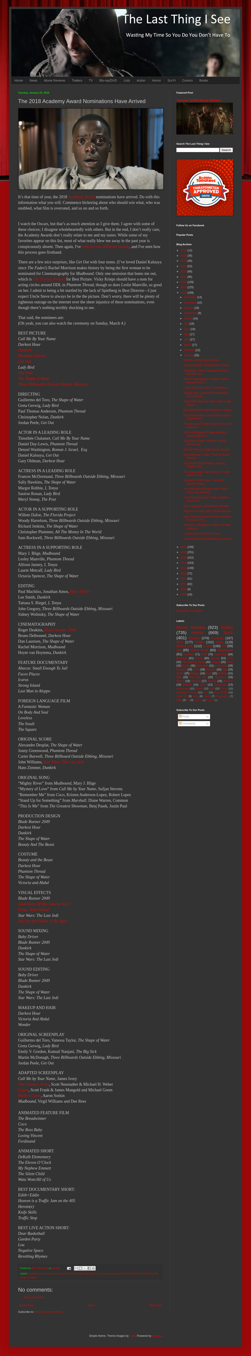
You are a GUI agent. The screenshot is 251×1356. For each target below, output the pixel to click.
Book (230, 662)
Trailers (77, 80)
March (188, 345)
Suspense (220, 684)
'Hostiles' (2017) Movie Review (201, 533)
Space (180, 681)
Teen (196, 669)
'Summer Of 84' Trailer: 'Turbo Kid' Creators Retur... (203, 482)
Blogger (156, 1335)
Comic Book (199, 650)
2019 (184, 287)
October (189, 307)
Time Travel (220, 692)
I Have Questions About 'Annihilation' (205, 387)
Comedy (217, 638)
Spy (225, 669)
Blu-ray (215, 658)
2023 (184, 266)
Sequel (215, 662)
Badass (194, 638)
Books (203, 80)
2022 (184, 271)
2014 (184, 562)
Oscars (118, 1273)
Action (141, 80)
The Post (25, 373)
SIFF (179, 642)
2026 (184, 250)
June (187, 329)
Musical (196, 681)
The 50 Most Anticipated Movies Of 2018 (207, 538)
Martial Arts (184, 646)
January (189, 355)
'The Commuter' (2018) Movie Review (206, 506)
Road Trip (181, 696)
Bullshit (187, 684)
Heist (196, 696)
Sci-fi (228, 632)
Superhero (220, 654)
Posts (184, 716)
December (190, 297)
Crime (207, 646)
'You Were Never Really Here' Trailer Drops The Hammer (205, 490)
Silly (178, 677)
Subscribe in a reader (189, 610)
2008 (184, 594)
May (187, 334)
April (187, 339)
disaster (228, 681)
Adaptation (225, 650)
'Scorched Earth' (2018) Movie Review (206, 365)
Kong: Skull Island (33, 909)
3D (187, 700)
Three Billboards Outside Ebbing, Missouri (53, 384)
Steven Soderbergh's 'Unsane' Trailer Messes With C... (205, 380)
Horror (156, 80)
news (110, 1273)
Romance (220, 677)
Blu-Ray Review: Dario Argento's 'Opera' (207, 410)
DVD (204, 654)
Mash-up (198, 700)
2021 (184, 276)
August (188, 318)
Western (181, 669)
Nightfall (210, 700)
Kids (211, 688)
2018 (184, 292)
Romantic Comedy (186, 692)
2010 (184, 584)
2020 (184, 282)
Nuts (208, 673)
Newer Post (26, 1305)
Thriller (199, 642)
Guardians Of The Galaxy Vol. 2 (44, 904)
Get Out (24, 361)
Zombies (189, 654)
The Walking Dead (193, 662)
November (190, 302)
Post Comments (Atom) (49, 1312)
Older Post (155, 1305)
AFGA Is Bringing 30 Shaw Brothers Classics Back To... (204, 434)
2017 (184, 547)
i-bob (132, 1335)
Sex (206, 692)
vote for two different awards (105, 246)
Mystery (222, 673)
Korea (199, 658)
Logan (23, 1090)
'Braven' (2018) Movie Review (201, 360)
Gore (203, 684)
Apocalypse (182, 688)
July (186, 323)
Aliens (180, 673)
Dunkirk (24, 350)
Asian (219, 642)
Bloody (199, 688)
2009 (184, 589)
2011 (184, 578)
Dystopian (202, 665)
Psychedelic (222, 696)
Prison (224, 688)
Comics (187, 80)
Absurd (212, 681)
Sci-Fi (172, 80)
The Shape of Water (34, 378)
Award (50, 1273)
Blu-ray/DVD (108, 80)
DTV (230, 658)
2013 (184, 568)
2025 (184, 255)
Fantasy (211, 669)
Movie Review (190, 627)
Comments (187, 723)
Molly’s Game (29, 1095)
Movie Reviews (54, 80)
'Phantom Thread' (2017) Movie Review (207, 511)
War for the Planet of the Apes (42, 921)
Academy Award (81, 197)
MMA (179, 700)
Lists (126, 80)
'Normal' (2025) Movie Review (198, 100)
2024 (184, 260)
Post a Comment (34, 1297)
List (98, 1273)
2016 (184, 552)
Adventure (221, 665)
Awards (59, 1273)
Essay (207, 696)
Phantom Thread (31, 356)
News (33, 80)
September (191, 313)
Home (18, 80)
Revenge (181, 658)
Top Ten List (198, 677)
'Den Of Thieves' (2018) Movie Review (206, 449)
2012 (184, 573)
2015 (184, 557)
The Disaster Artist (33, 1084)
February (189, 350)
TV (91, 80)
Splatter (194, 673)
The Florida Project (49, 279)
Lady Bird (89, 1273)
